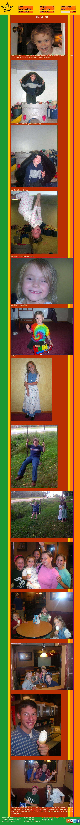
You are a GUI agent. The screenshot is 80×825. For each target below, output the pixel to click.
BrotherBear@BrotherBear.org (53, 818)
